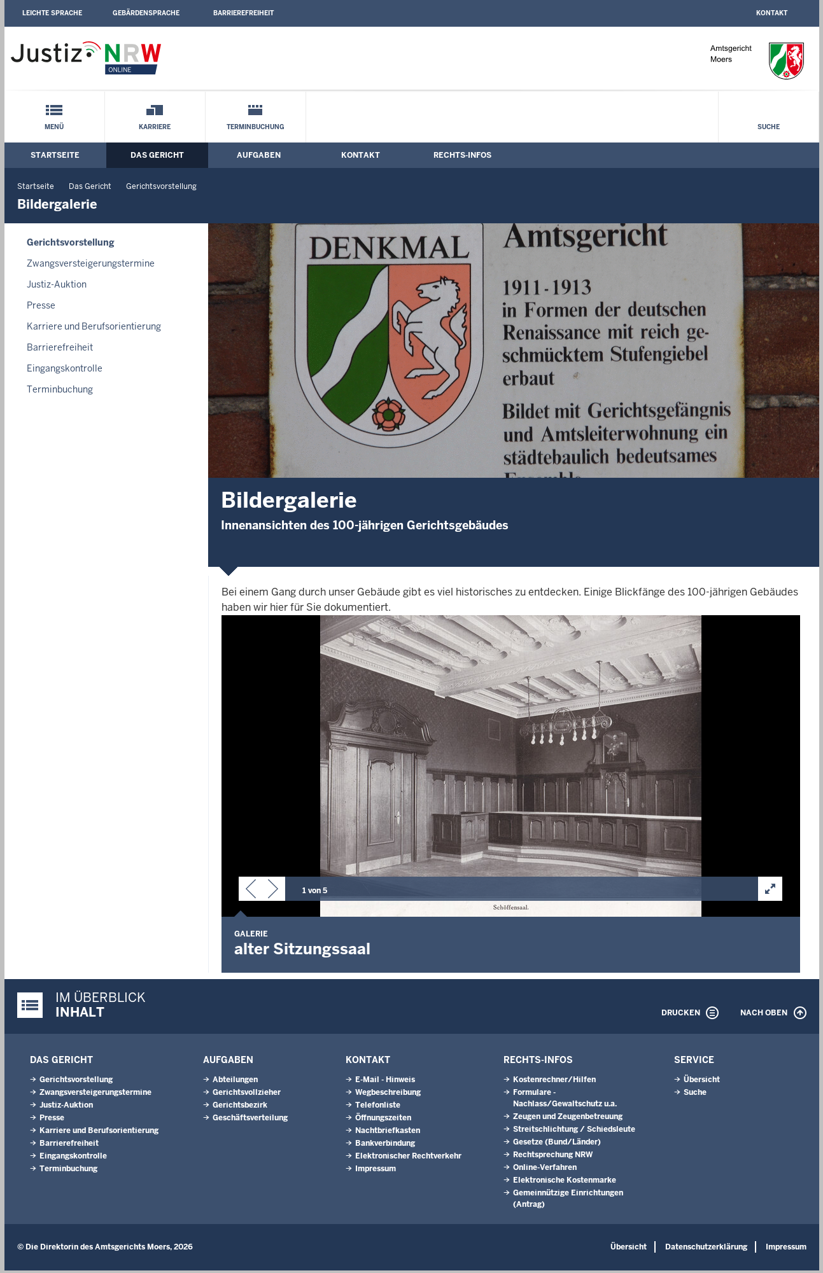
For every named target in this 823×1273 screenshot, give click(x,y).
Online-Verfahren (545, 1170)
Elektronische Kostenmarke (564, 1183)
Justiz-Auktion (57, 284)
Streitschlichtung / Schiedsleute (574, 1132)
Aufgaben (259, 155)
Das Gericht (157, 155)
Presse (41, 305)
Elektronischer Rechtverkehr (408, 1158)
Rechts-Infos (462, 155)
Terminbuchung (256, 127)
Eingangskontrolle (64, 368)
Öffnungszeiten (383, 1120)
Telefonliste (377, 1108)
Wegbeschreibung (388, 1095)
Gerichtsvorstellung (161, 186)
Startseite (55, 155)
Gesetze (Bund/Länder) (557, 1144)
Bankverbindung (385, 1146)
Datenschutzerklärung (706, 1249)
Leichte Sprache (52, 13)
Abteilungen (235, 1082)
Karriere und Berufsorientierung (94, 326)
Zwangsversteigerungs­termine (91, 263)
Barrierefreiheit (243, 13)
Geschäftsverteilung (250, 1120)
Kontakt (771, 13)
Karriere (155, 127)
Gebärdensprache (146, 13)
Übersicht (702, 1082)
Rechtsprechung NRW (553, 1157)
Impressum (375, 1171)
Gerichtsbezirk (240, 1108)
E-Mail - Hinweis (385, 1082)
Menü (54, 127)
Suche (768, 127)
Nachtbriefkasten (387, 1133)
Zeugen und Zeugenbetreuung (568, 1119)
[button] (251, 891)
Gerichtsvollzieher (247, 1095)
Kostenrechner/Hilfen (554, 1082)
